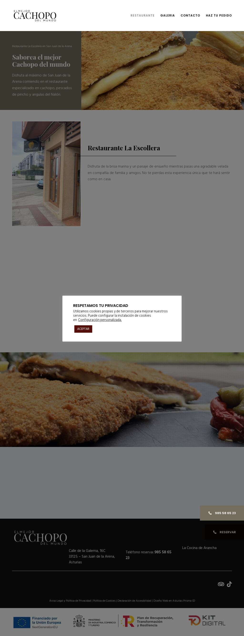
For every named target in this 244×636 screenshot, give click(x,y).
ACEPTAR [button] (83, 329)
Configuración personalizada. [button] (100, 320)
